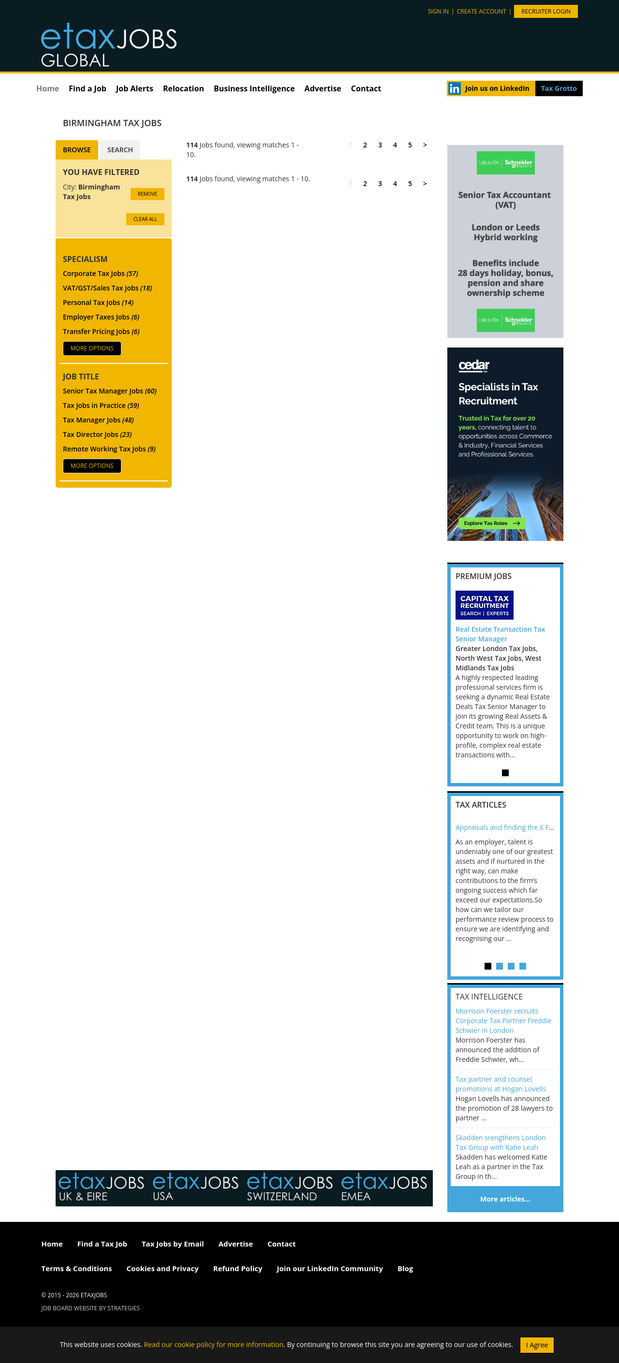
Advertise (323, 88)
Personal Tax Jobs (98, 302)
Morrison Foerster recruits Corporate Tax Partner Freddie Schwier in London (503, 1020)
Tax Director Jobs (97, 434)
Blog (405, 1268)
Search (120, 149)
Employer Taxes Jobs (101, 316)
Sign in (438, 11)
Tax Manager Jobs (98, 419)
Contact (366, 88)
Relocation (183, 88)
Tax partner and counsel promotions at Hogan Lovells (501, 1083)
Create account (481, 11)
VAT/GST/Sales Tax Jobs (107, 287)
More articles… (505, 1199)
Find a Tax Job (102, 1243)
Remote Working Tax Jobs (109, 448)
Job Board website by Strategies (91, 1308)
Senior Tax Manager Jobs (110, 390)
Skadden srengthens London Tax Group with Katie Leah (501, 1142)
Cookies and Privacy (163, 1268)
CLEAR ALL (145, 219)
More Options (92, 348)
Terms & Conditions (77, 1268)
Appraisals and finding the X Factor (510, 827)
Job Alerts (134, 88)
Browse (77, 149)
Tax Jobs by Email (173, 1243)
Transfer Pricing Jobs (101, 331)
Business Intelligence (254, 88)
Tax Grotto (559, 88)
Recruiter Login (546, 11)
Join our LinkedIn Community (330, 1268)
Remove (147, 193)
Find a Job (87, 88)
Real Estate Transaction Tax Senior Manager (500, 633)
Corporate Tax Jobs (100, 273)
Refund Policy (238, 1268)
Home (47, 88)
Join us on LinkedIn (497, 88)
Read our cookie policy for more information (214, 1343)
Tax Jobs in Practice (101, 405)
